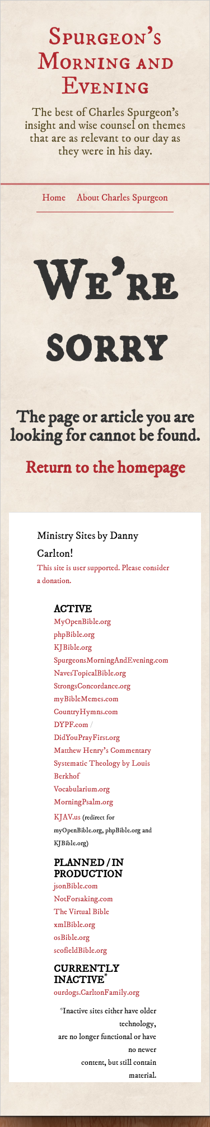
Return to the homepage (105, 468)
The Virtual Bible (81, 912)
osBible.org (72, 938)
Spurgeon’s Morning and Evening (105, 61)
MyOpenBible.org (82, 622)
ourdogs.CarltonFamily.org (96, 993)
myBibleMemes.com (86, 699)
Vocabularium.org (82, 789)
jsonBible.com (76, 886)
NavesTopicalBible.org (90, 673)
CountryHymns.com (86, 712)
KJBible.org (73, 647)
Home (54, 198)
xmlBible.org (74, 925)
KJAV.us (67, 817)
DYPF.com (71, 725)
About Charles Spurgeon (122, 198)
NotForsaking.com (83, 899)
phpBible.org (74, 635)
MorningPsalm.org (83, 802)
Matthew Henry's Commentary (102, 751)
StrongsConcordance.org (92, 686)
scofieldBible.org (80, 951)
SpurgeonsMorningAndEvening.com (111, 660)
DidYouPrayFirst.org (87, 738)
